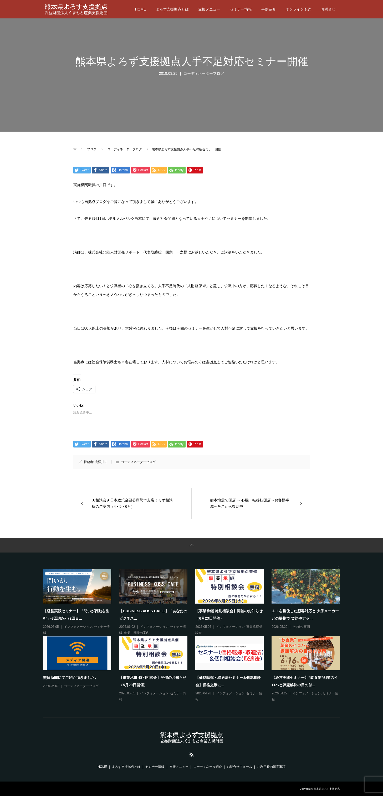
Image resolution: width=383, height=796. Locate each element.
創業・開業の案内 (136, 633)
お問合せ (328, 9)
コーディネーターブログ (203, 73)
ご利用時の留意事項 (271, 767)
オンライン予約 (298, 9)
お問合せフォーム (239, 767)
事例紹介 (268, 9)
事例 (307, 627)
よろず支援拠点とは (172, 9)
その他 (297, 627)
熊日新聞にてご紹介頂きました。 (70, 677)
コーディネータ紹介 (207, 767)
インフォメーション (78, 627)
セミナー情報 (241, 9)
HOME (140, 9)
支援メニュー (209, 9)
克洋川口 (101, 462)
